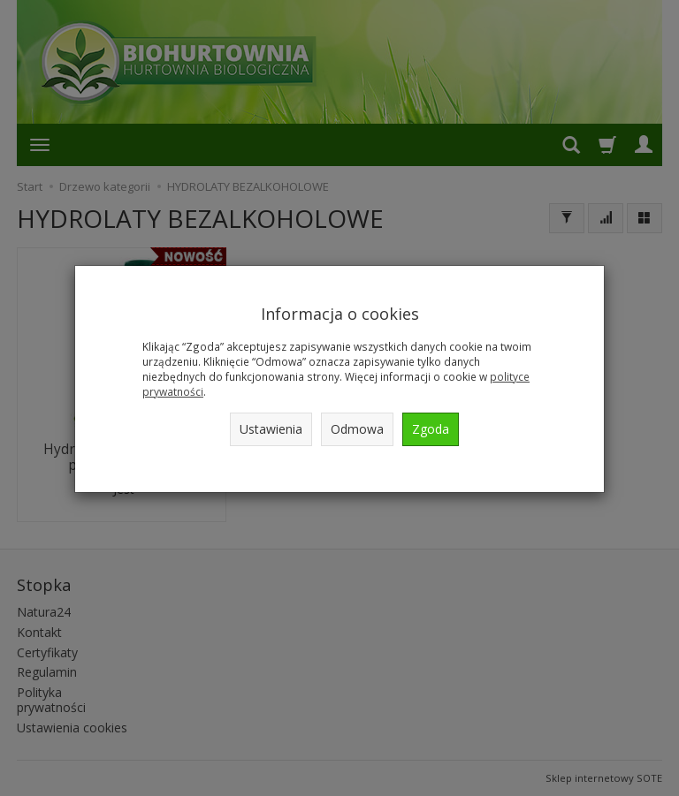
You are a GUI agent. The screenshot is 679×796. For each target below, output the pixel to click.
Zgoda (430, 429)
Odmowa (357, 429)
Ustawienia (271, 429)
